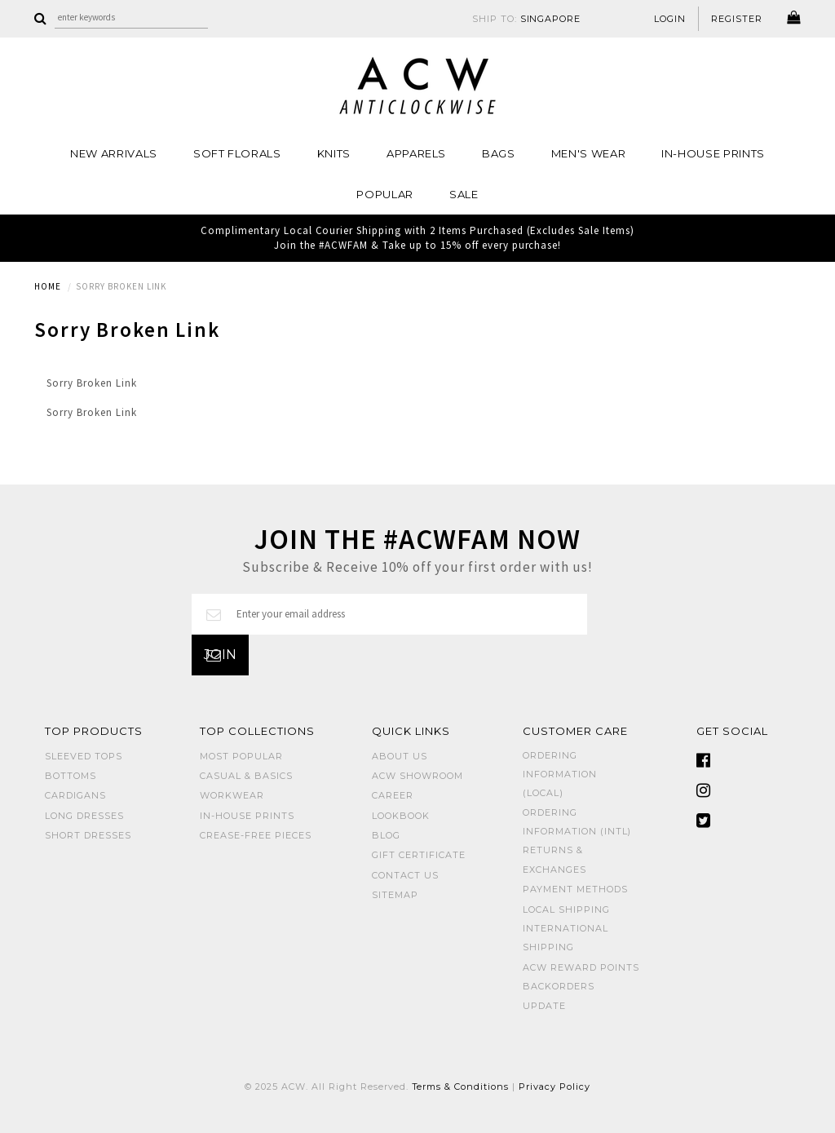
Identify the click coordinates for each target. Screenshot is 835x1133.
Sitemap (395, 895)
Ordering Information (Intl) (577, 822)
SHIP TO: (526, 18)
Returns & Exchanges (554, 859)
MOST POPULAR (241, 756)
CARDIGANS (75, 795)
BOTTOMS (70, 775)
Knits (334, 153)
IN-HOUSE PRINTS (713, 153)
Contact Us (405, 875)
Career (392, 795)
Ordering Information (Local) (560, 774)
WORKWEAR (232, 795)
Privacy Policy (554, 1086)
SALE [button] (464, 194)
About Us (399, 756)
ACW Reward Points (581, 967)
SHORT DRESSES (88, 835)
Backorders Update (558, 995)
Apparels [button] (416, 153)
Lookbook (401, 815)
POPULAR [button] (384, 194)
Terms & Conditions (461, 1086)
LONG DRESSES (84, 815)
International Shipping (565, 938)
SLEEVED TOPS (83, 756)
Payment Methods (575, 889)
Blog (386, 835)
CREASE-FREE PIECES (255, 835)
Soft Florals (237, 153)
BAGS (498, 153)
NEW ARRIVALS (113, 153)
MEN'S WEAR (588, 153)
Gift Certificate (419, 855)
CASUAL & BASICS (246, 775)
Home (47, 286)
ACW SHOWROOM (417, 775)
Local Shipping (566, 909)
